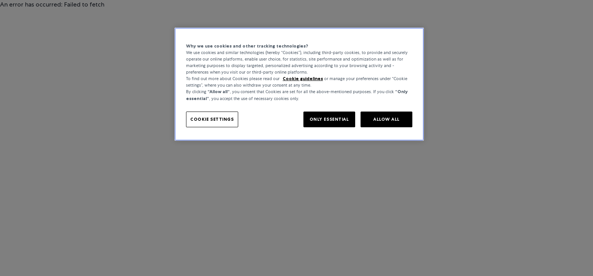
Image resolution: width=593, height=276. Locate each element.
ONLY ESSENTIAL (329, 119)
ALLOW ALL (386, 119)
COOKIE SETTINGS (212, 119)
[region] (299, 84)
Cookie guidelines (303, 78)
